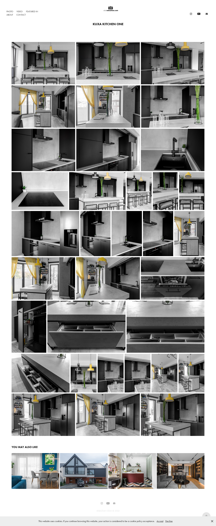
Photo (9, 11)
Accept (160, 521)
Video (20, 11)
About (9, 14)
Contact (21, 14)
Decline (169, 521)
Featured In (32, 11)
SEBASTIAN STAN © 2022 (108, 510)
